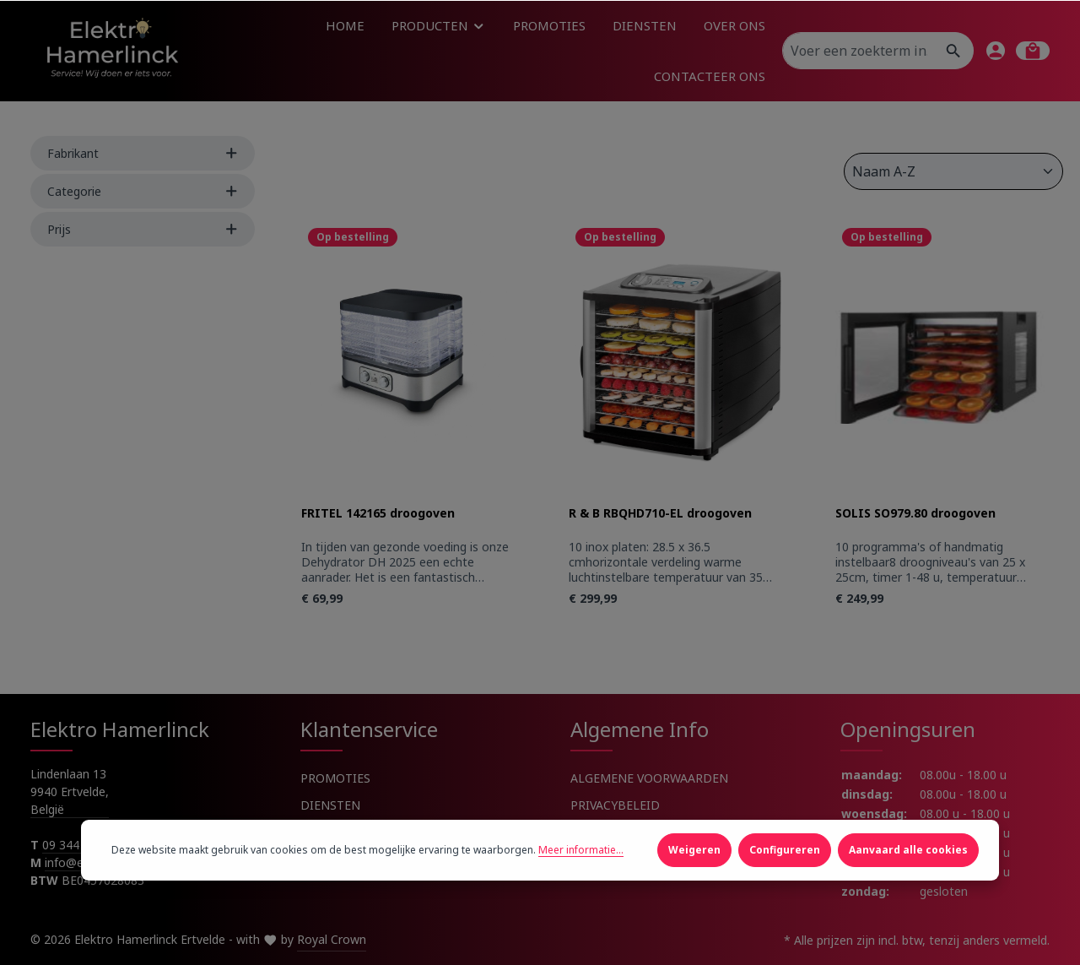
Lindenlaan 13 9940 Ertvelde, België (69, 791)
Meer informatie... (581, 871)
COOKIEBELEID (613, 832)
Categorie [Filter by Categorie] (142, 191)
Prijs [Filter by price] (142, 229)
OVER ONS (329, 832)
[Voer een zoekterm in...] (859, 50)
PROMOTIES (335, 778)
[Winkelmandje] (1033, 50)
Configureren (784, 871)
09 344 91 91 (77, 845)
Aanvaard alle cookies (908, 871)
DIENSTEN (330, 805)
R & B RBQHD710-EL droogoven (660, 513)
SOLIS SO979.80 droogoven (915, 513)
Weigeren (694, 871)
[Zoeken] (954, 50)
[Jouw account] (995, 50)
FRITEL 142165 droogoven (378, 513)
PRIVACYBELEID (615, 805)
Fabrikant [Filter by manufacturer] (142, 153)
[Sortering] (953, 171)
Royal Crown (331, 939)
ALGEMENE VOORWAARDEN (649, 778)
